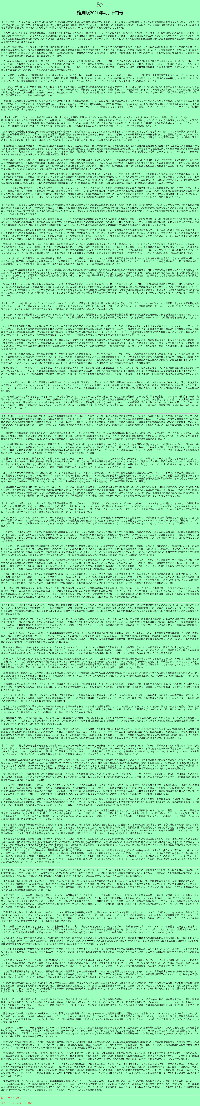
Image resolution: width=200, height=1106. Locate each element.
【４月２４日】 (9, 605)
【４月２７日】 (9, 303)
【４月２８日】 (9, 205)
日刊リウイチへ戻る (11, 1098)
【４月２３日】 (9, 745)
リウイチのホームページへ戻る (16, 1103)
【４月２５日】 (9, 503)
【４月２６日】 (9, 416)
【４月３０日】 (9, 22)
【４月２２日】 (9, 870)
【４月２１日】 (9, 999)
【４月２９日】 (11, 117)
